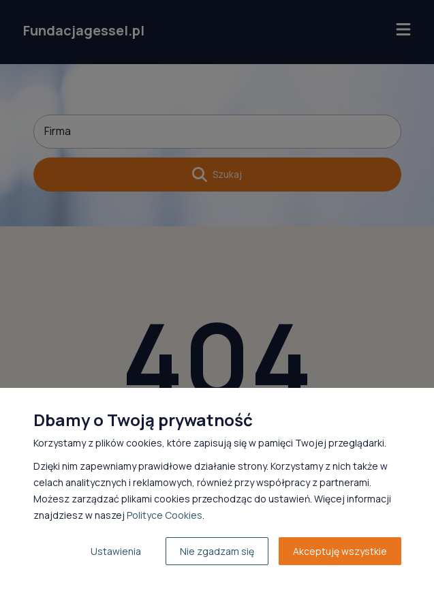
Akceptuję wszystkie (340, 551)
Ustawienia (116, 551)
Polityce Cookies (164, 515)
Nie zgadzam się (217, 551)
